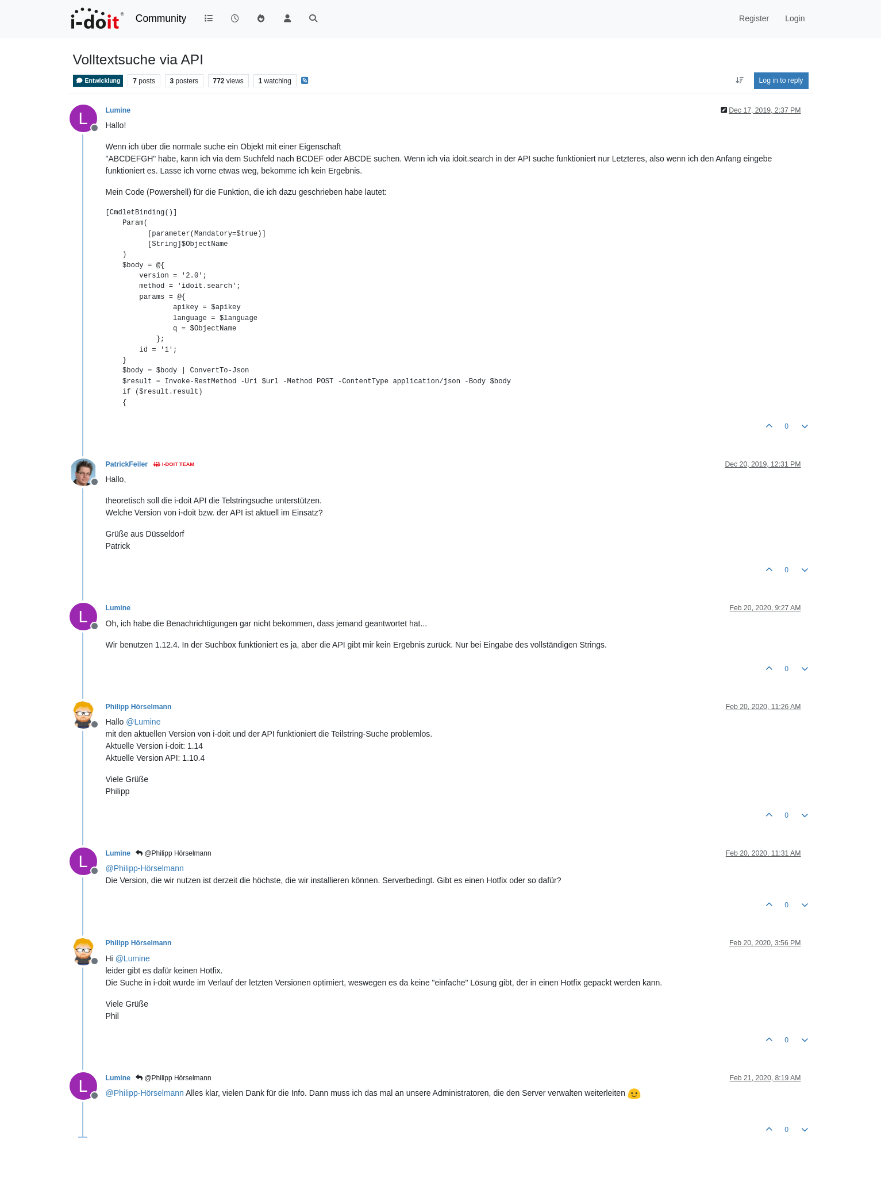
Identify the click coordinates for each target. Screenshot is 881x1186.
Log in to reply (781, 80)
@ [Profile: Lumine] (143, 721)
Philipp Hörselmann (139, 707)
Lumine (118, 110)
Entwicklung (98, 80)
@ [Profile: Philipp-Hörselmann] (145, 868)
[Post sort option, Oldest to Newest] (739, 80)
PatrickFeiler (127, 464)
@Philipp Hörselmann (173, 853)
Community (161, 18)
